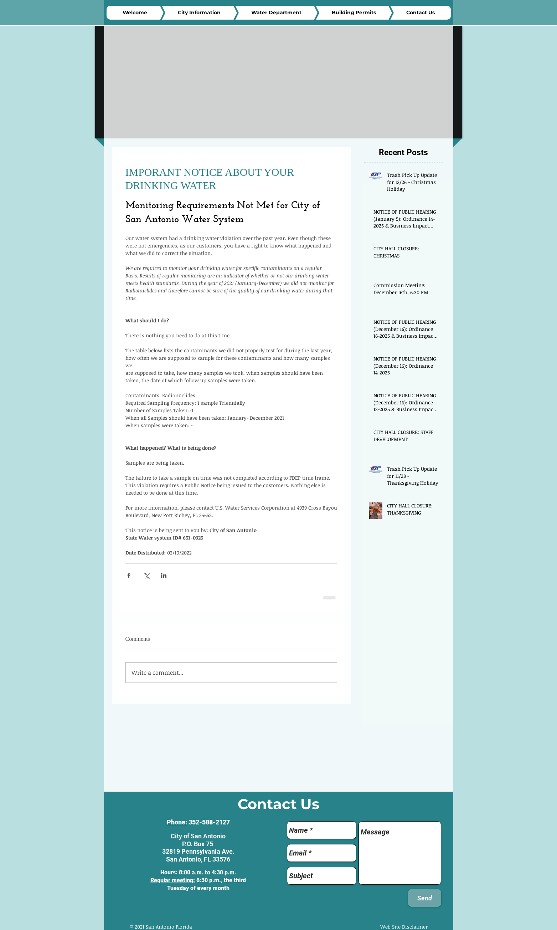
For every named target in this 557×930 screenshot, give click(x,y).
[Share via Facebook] (128, 575)
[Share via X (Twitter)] (146, 575)
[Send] (424, 898)
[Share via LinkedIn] (163, 575)
